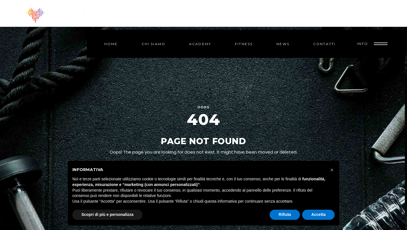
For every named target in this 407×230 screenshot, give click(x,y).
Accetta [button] (318, 214)
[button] (331, 169)
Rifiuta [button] (285, 214)
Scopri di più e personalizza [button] (107, 214)
